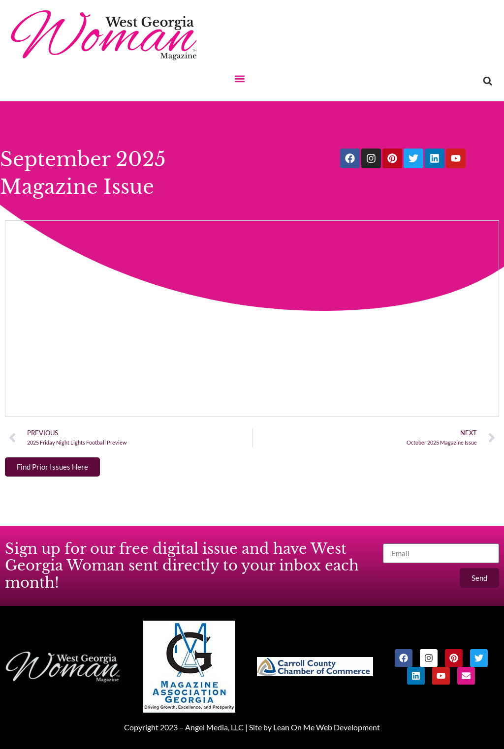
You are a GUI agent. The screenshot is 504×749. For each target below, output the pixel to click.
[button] (239, 78)
